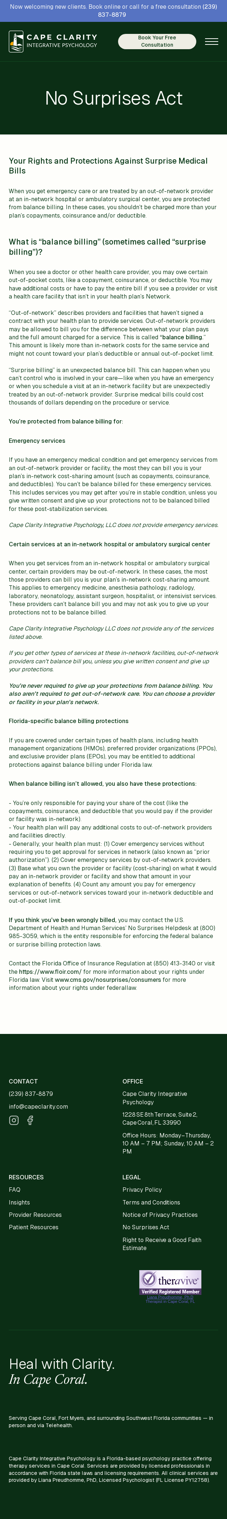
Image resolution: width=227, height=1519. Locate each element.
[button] (211, 41)
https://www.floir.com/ (50, 971)
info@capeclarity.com (38, 1106)
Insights (19, 1202)
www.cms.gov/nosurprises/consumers (108, 979)
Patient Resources (33, 1227)
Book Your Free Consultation (157, 41)
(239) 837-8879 (31, 1093)
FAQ (14, 1189)
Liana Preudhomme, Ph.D (170, 1297)
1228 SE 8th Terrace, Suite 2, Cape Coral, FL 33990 (159, 1118)
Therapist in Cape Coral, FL (170, 1301)
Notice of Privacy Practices (160, 1214)
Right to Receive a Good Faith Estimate (161, 1244)
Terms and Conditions (151, 1202)
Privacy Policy (142, 1189)
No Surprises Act (145, 1227)
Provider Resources (35, 1214)
